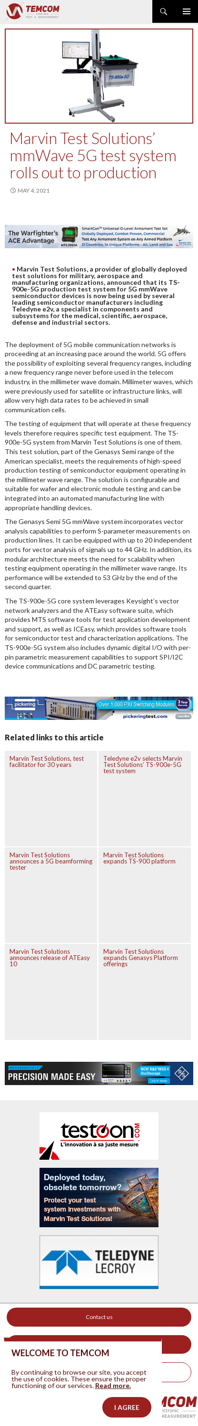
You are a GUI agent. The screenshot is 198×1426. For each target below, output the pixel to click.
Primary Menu (186, 11)
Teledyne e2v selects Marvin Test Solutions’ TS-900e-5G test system (142, 765)
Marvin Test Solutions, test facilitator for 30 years (47, 761)
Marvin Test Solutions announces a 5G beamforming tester (51, 861)
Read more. (113, 1410)
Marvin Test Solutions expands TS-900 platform (139, 858)
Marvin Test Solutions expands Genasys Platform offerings (140, 958)
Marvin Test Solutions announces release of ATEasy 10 (50, 958)
